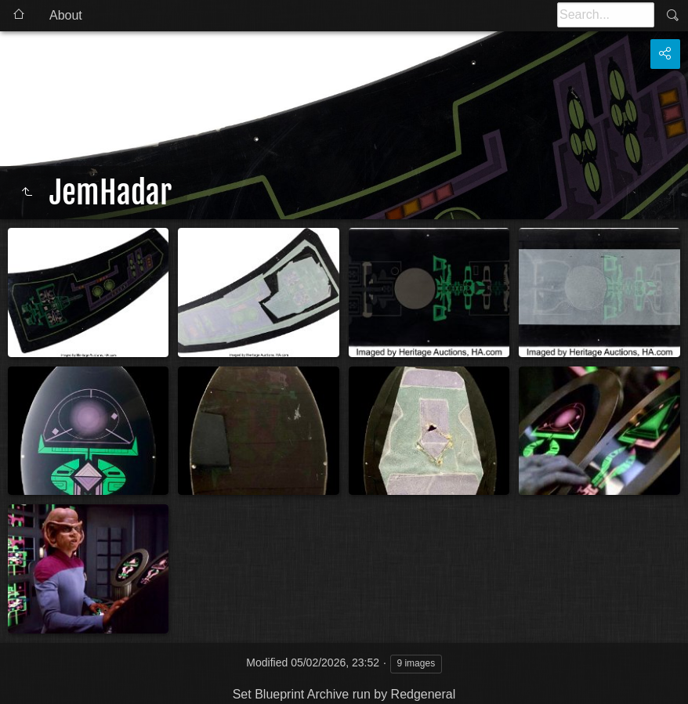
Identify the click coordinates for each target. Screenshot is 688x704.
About (65, 15)
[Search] (605, 14)
